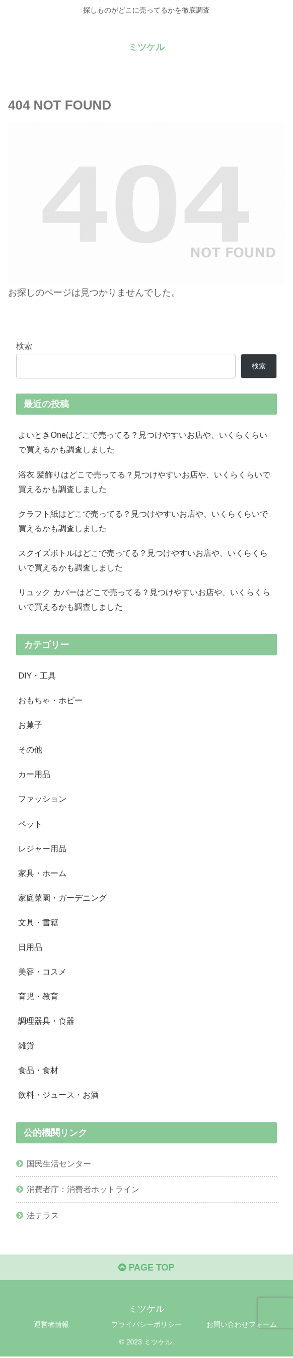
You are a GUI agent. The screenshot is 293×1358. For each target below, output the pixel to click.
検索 (24, 345)
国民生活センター (59, 1165)
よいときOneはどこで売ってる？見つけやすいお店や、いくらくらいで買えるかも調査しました (142, 442)
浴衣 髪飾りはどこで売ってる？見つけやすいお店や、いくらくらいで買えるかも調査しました (144, 482)
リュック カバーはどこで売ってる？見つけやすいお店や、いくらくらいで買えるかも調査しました (144, 600)
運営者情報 (51, 1325)
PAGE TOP (146, 1269)
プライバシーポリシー (146, 1325)
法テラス (43, 1216)
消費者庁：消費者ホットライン (83, 1190)
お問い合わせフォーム (241, 1325)
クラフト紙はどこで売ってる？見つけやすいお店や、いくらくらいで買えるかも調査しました (143, 521)
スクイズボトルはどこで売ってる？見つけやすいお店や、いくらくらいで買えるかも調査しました (143, 560)
